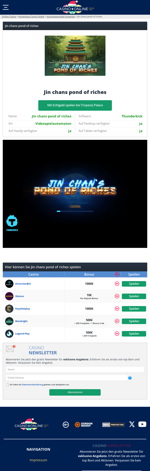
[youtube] (142, 424)
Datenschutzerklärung (32, 384)
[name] (75, 369)
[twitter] (132, 424)
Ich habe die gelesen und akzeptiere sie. (39, 384)
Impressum (38, 460)
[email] (67, 377)
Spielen (134, 284)
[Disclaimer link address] (86, 425)
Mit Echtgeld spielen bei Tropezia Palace (75, 105)
